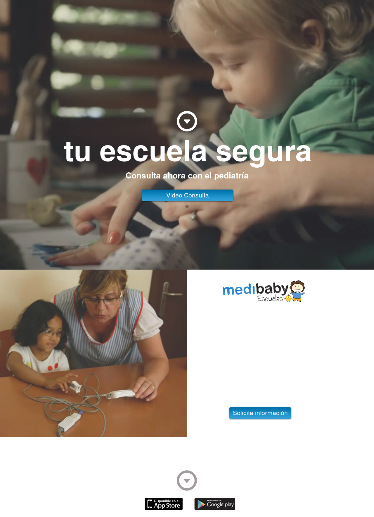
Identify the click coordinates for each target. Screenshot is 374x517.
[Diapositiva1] (187, 206)
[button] (187, 195)
